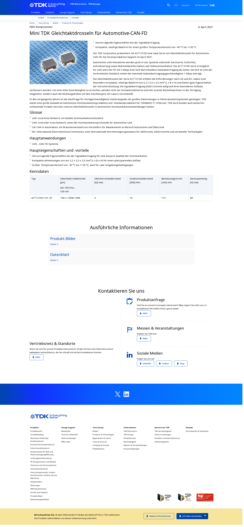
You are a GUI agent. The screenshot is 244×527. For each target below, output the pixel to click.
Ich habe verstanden (192, 516)
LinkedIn (147, 363)
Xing (182, 363)
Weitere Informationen (160, 516)
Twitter (165, 363)
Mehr (37, 357)
